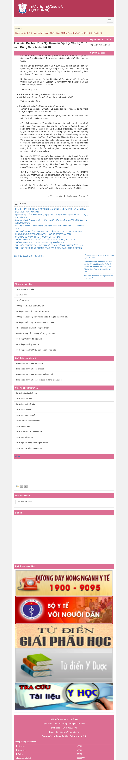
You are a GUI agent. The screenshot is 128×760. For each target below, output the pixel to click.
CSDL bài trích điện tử (25, 415)
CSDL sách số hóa (24, 399)
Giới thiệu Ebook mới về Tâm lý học (29, 256)
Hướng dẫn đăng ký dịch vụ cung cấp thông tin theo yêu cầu (42, 317)
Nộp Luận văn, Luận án (100, 45)
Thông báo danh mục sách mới (29, 363)
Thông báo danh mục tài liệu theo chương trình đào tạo (40, 380)
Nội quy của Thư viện (25, 289)
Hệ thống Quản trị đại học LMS (29, 339)
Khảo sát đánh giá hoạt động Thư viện (32, 328)
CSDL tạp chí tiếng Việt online (29, 448)
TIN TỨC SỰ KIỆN (97, 53)
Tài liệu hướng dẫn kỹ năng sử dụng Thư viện (35, 333)
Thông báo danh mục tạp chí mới (30, 369)
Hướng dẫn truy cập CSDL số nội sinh (32, 311)
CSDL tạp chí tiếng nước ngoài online (32, 443)
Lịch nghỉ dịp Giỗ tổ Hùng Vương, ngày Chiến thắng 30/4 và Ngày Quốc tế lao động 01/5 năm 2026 (58, 33)
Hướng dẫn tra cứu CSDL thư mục (31, 306)
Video (18, 456)
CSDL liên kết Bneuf (24, 437)
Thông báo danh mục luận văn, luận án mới (34, 374)
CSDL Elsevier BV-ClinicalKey (29, 432)
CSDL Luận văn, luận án (26, 393)
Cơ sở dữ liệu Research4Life (28, 421)
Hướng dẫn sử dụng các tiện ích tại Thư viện (35, 322)
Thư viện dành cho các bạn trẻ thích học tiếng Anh (98, 277)
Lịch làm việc (21, 295)
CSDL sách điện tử (24, 410)
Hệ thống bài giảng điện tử (27, 344)
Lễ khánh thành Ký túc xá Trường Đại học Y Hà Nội (99, 256)
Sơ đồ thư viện (22, 300)
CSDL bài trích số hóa (25, 404)
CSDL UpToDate (23, 426)
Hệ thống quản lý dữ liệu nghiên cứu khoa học (36, 350)
